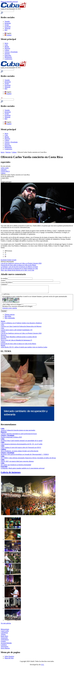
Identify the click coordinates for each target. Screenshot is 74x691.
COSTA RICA (5, 171)
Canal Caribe (5, 632)
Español (8, 35)
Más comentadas (10, 319)
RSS (6, 30)
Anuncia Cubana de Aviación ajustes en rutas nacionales (18, 431)
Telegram (7, 28)
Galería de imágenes (11, 473)
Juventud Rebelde (6, 644)
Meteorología (5, 630)
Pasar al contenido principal (9, 1)
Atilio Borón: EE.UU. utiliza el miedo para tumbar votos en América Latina (24, 348)
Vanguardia (4, 639)
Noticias (8, 152)
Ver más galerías (6, 625)
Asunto (3, 280)
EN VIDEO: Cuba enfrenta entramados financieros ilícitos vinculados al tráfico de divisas (28, 459)
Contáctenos (8, 59)
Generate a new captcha (9, 309)
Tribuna (3, 636)
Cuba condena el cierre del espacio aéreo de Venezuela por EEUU (21, 449)
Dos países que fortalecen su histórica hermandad (16, 466)
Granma (3, 643)
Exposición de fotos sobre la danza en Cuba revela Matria (18, 265)
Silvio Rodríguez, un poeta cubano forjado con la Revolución (19, 452)
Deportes (7, 48)
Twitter (7, 25)
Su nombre (4, 278)
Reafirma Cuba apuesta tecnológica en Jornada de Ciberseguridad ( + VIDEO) (25, 456)
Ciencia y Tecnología (11, 52)
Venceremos (4, 648)
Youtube (7, 21)
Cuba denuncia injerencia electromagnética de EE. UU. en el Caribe (21, 445)
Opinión (7, 53)
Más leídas (8, 317)
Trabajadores (5, 641)
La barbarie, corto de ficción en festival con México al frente (19, 267)
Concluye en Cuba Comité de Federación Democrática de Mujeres (21, 328)
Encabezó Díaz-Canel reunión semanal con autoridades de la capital (21, 442)
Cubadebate (4, 634)
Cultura (7, 50)
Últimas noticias (10, 316)
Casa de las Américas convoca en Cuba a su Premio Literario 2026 (21, 263)
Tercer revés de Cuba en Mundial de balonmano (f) (16, 341)
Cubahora (4, 646)
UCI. (42, 666)
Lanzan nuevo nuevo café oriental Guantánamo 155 (16, 331)
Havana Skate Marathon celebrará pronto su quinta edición (19, 338)
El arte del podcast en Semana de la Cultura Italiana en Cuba (19, 268)
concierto (4, 169)
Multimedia (8, 57)
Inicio (6, 43)
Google (14, 260)
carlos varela (5, 168)
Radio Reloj (4, 637)
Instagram (8, 23)
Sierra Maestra (5, 649)
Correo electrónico (7, 282)
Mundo (7, 46)
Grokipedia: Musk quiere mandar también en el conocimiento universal (22, 469)
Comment (4, 284)
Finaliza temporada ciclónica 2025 (11, 438)
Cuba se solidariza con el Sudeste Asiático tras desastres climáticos (21, 324)
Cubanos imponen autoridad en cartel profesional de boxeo (19, 435)
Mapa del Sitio (9, 659)
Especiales (8, 55)
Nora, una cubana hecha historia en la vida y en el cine (17, 270)
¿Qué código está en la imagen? (12, 306)
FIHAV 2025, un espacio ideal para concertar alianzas (17, 463)
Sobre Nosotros (9, 658)
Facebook (8, 26)
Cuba (6, 45)
